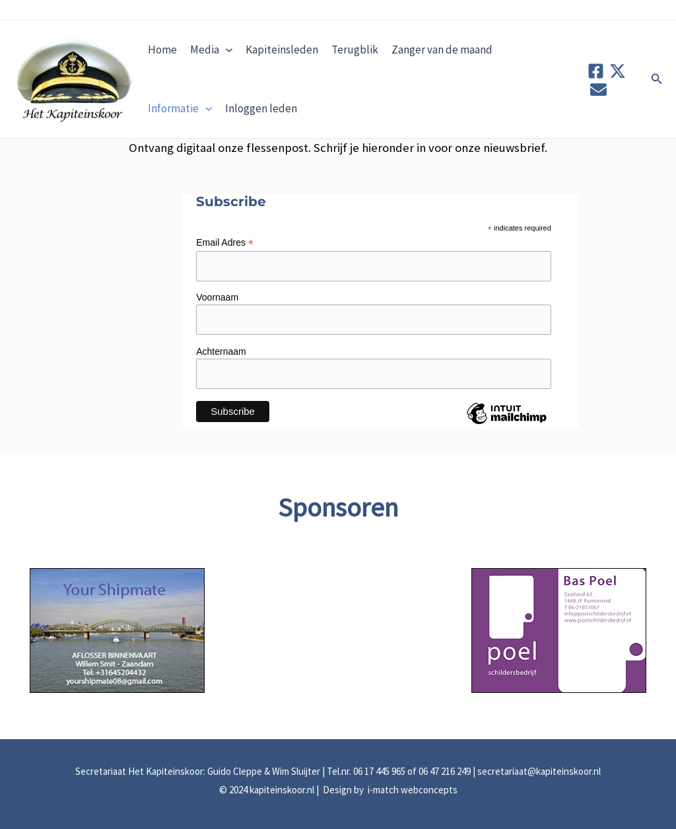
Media (211, 49)
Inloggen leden (261, 108)
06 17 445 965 (379, 771)
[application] (225, 49)
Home (162, 49)
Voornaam (217, 297)
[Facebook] (596, 71)
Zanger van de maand (441, 49)
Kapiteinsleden (282, 49)
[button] (657, 79)
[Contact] (598, 89)
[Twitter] (617, 71)
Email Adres (225, 242)
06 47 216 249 (445, 771)
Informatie (180, 108)
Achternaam (221, 351)
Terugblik (354, 49)
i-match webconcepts (411, 789)
